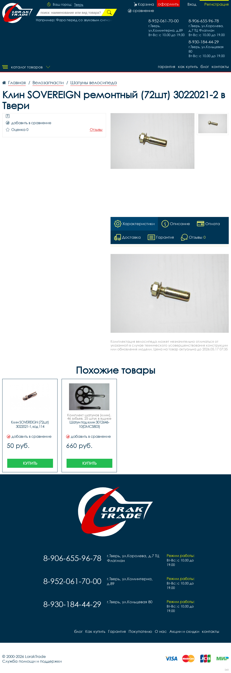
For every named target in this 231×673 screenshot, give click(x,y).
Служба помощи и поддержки (32, 661)
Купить (30, 463)
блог (205, 66)
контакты (220, 66)
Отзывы (96, 130)
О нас (161, 631)
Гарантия (166, 66)
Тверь (78, 5)
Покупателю (140, 631)
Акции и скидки (184, 631)
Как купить (188, 66)
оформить (168, 4)
